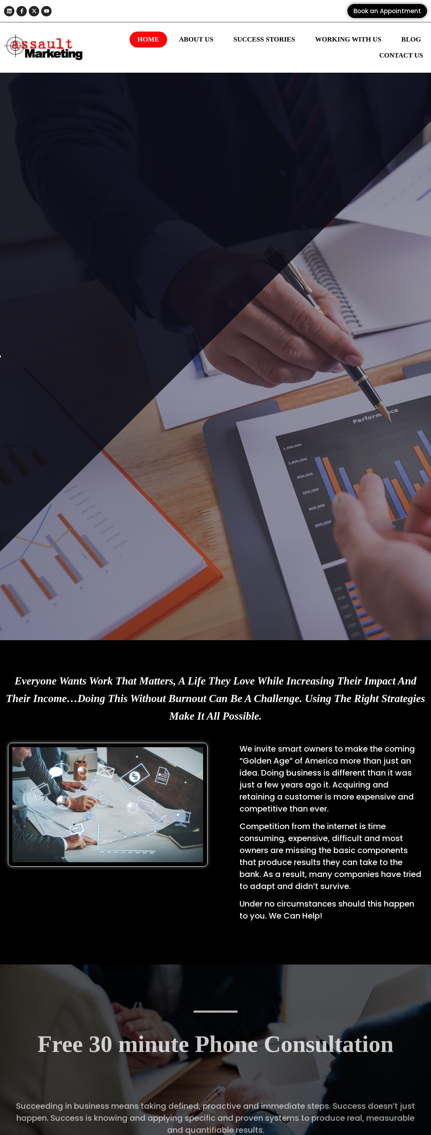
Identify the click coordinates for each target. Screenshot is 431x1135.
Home (148, 39)
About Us (196, 39)
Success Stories (264, 39)
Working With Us (348, 39)
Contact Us (401, 55)
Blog (411, 39)
